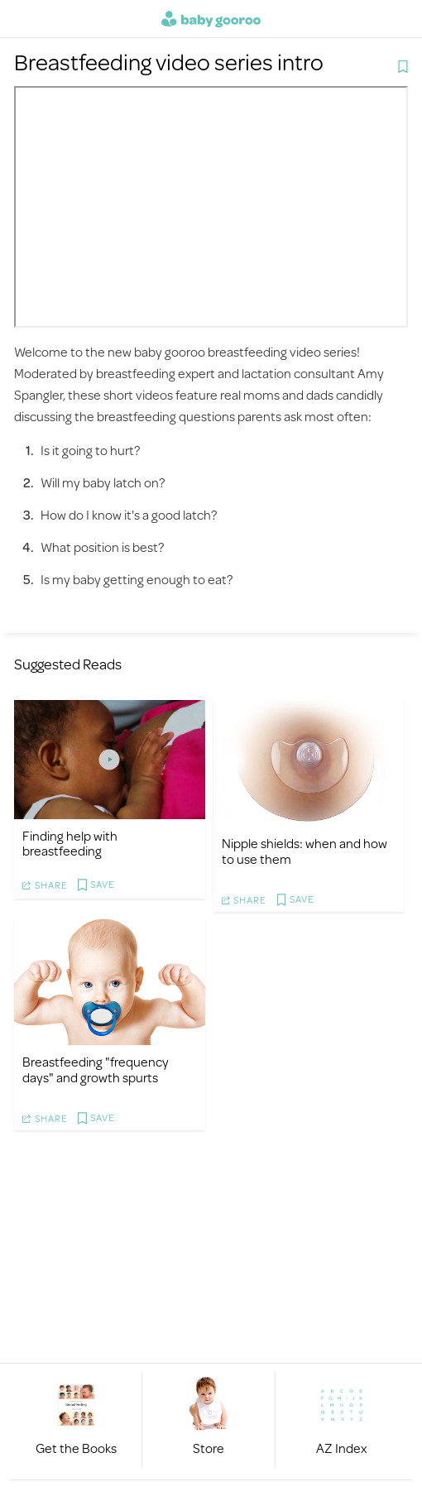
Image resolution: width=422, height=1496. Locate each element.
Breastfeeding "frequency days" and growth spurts (95, 1069)
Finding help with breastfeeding (69, 843)
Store (208, 1447)
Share (51, 885)
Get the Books (76, 1447)
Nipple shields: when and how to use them (304, 850)
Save (102, 885)
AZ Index (341, 1447)
